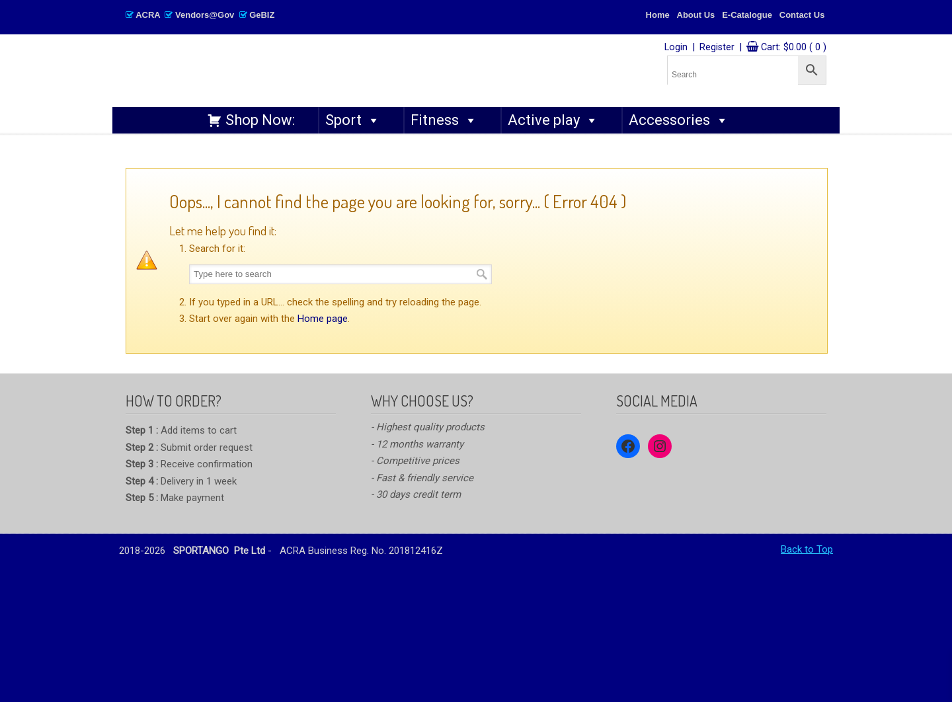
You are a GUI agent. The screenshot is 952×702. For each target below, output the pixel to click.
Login (676, 47)
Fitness (444, 120)
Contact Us (802, 15)
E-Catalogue (747, 15)
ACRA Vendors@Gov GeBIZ (200, 15)
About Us (696, 15)
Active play (553, 120)
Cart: (793, 47)
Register (716, 47)
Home (658, 15)
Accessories (679, 120)
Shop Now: (260, 120)
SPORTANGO (321, 67)
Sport (352, 120)
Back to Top (807, 549)
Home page (323, 319)
